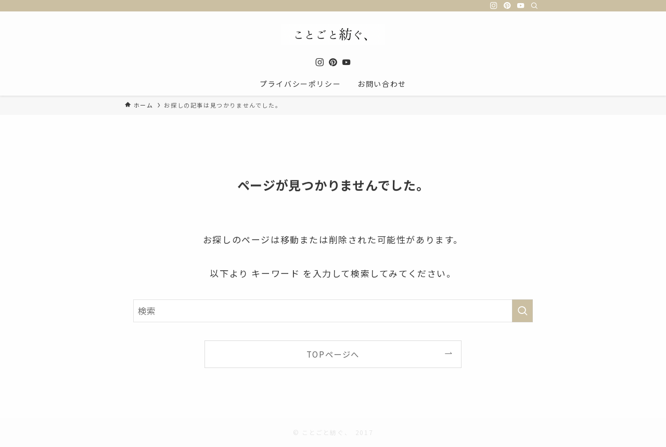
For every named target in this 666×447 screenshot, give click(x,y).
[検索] (534, 5)
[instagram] (494, 5)
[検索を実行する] (522, 310)
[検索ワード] (333, 310)
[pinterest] (507, 5)
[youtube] (521, 5)
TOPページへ (333, 354)
